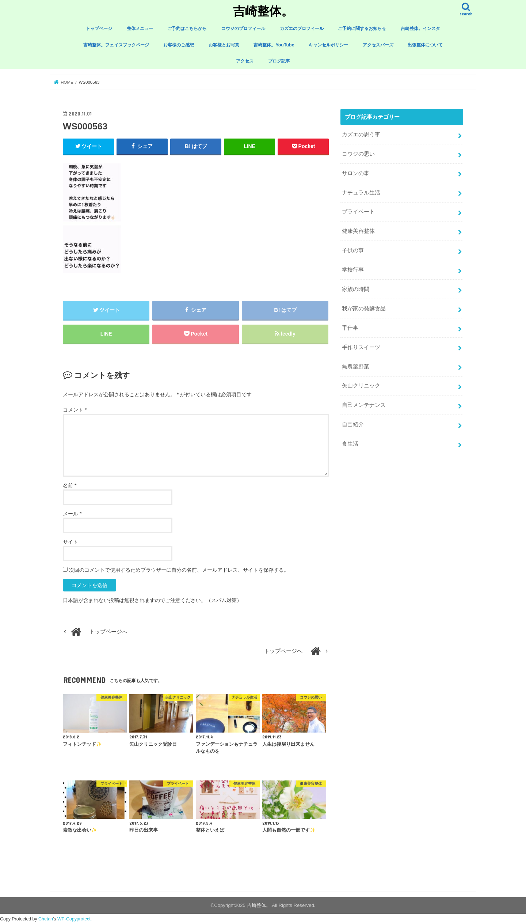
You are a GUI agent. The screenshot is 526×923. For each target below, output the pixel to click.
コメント (75, 410)
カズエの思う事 (361, 134)
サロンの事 (355, 173)
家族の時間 (355, 289)
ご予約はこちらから (187, 28)
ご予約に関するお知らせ (362, 28)
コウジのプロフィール (243, 28)
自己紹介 (353, 424)
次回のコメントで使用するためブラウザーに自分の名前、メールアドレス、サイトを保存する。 (179, 570)
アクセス (245, 61)
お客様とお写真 (224, 45)
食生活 (350, 444)
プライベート (358, 212)
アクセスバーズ (378, 45)
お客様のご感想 (178, 45)
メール (72, 514)
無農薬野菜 (355, 367)
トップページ (99, 28)
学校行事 (353, 270)
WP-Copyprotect (74, 919)
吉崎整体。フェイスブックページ (116, 45)
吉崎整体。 (263, 11)
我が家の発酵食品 (364, 308)
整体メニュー (140, 28)
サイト (70, 542)
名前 (69, 485)
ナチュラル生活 (361, 193)
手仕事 (350, 328)
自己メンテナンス (364, 405)
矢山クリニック (361, 386)
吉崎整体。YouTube (274, 45)
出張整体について (425, 45)
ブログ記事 (279, 61)
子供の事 (353, 250)
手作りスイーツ (361, 347)
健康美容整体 (358, 231)
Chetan (45, 919)
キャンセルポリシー (328, 45)
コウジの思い (358, 154)
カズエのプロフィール (302, 28)
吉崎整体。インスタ (420, 28)
